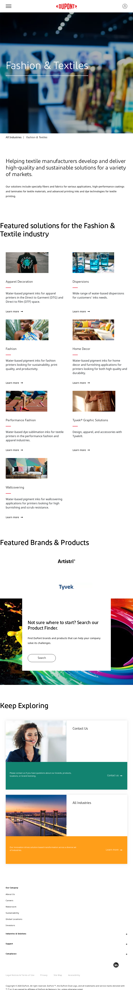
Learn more (14, 311)
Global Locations (14, 919)
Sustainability (12, 913)
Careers (9, 900)
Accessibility (74, 975)
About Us (10, 894)
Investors (10, 925)
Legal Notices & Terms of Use (20, 975)
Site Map (58, 975)
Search (42, 658)
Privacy (44, 975)
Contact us (113, 775)
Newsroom (11, 906)
